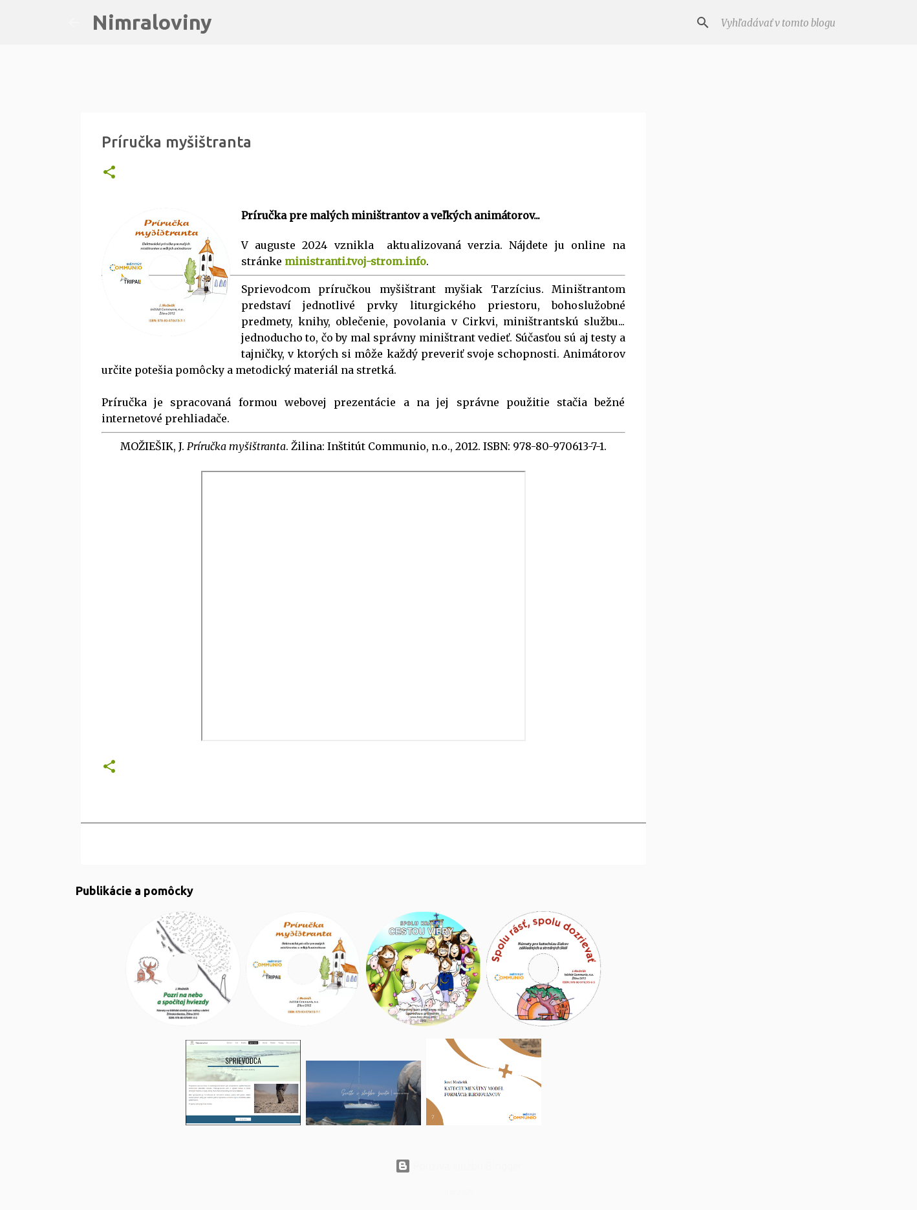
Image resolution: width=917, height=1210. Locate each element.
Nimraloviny (152, 22)
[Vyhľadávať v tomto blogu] (784, 22)
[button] (109, 173)
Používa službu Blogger (458, 1166)
